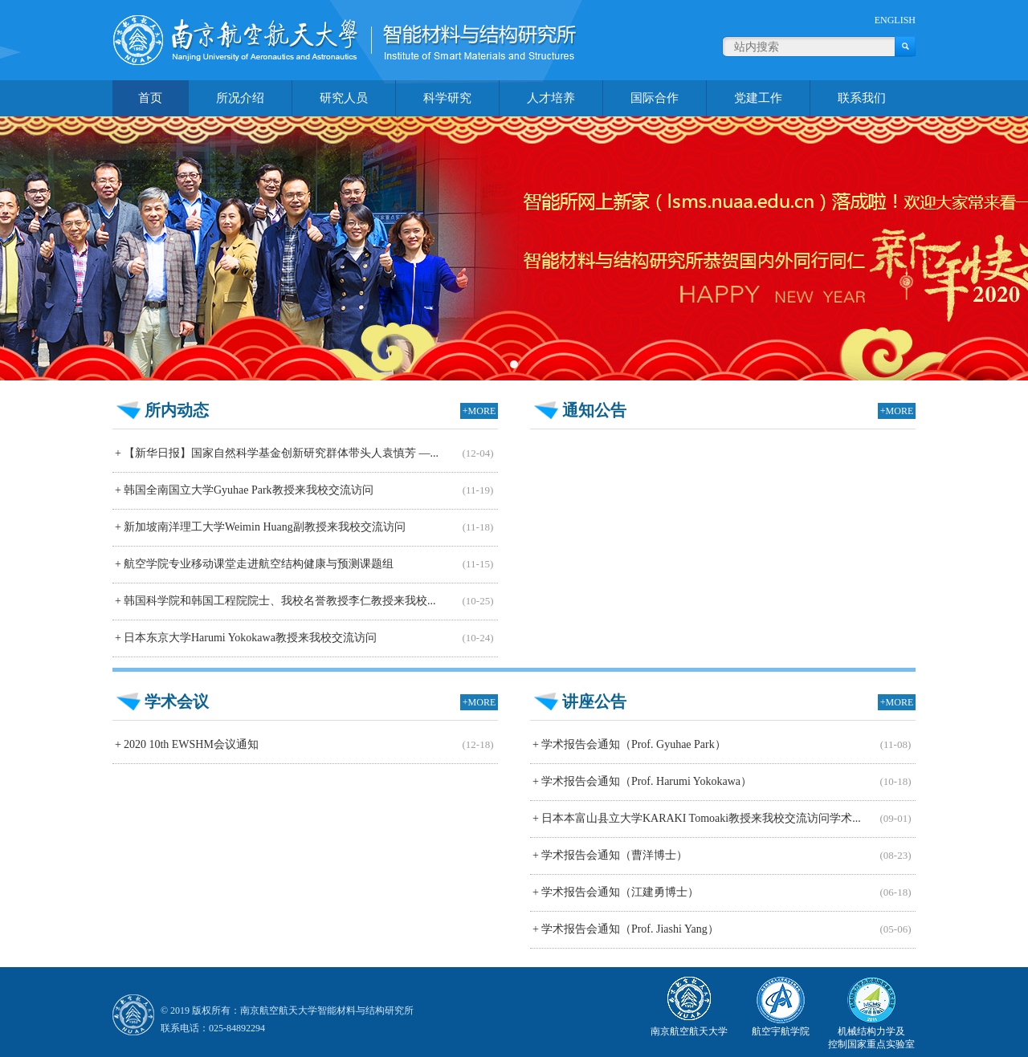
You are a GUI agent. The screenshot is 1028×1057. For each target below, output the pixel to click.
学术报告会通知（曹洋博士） (608, 855)
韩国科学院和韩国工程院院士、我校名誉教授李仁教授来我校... (273, 601)
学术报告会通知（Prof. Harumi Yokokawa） (641, 781)
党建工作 (758, 97)
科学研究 (447, 97)
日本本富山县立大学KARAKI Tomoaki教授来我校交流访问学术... (695, 818)
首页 (150, 97)
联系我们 (862, 97)
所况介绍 (240, 97)
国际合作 (654, 97)
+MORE (479, 411)
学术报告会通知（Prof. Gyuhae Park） (628, 744)
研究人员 (344, 97)
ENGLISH (895, 20)
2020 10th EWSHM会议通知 (185, 744)
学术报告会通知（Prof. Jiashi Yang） (624, 929)
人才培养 (551, 97)
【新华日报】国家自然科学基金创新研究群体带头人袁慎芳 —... (275, 453)
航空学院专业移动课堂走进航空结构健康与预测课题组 (253, 564)
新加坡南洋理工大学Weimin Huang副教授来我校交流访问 (259, 527)
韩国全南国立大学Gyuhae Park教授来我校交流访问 (242, 490)
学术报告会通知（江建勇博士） (614, 892)
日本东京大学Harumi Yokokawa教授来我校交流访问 (244, 638)
